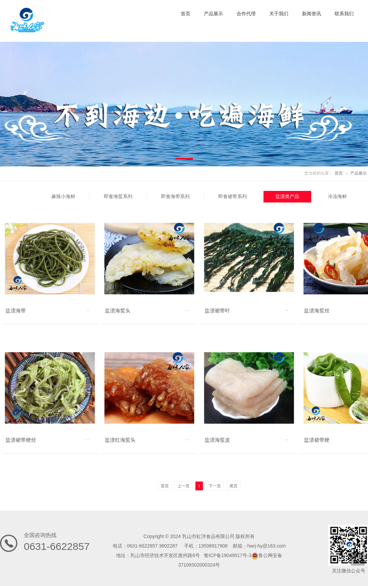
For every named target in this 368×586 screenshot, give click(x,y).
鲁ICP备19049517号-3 (228, 555)
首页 (339, 173)
